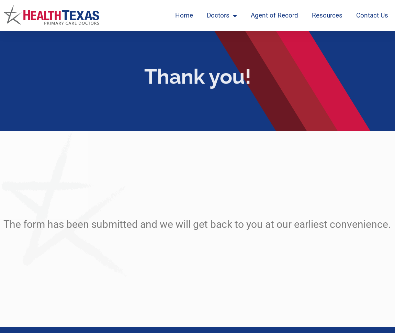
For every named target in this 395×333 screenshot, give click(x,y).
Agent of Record (274, 15)
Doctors (222, 15)
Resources (327, 15)
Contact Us (372, 15)
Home (184, 15)
